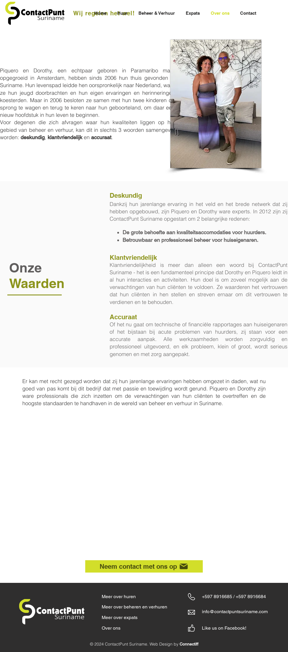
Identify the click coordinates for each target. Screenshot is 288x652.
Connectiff (189, 644)
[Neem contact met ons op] (144, 566)
